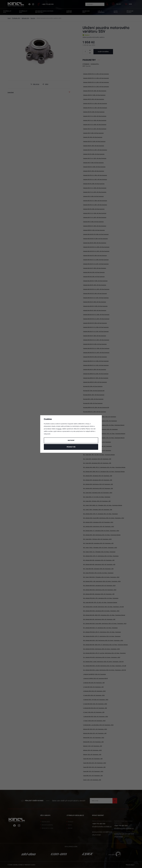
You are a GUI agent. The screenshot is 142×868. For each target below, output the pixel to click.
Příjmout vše (71, 447)
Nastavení (71, 440)
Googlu (59, 429)
